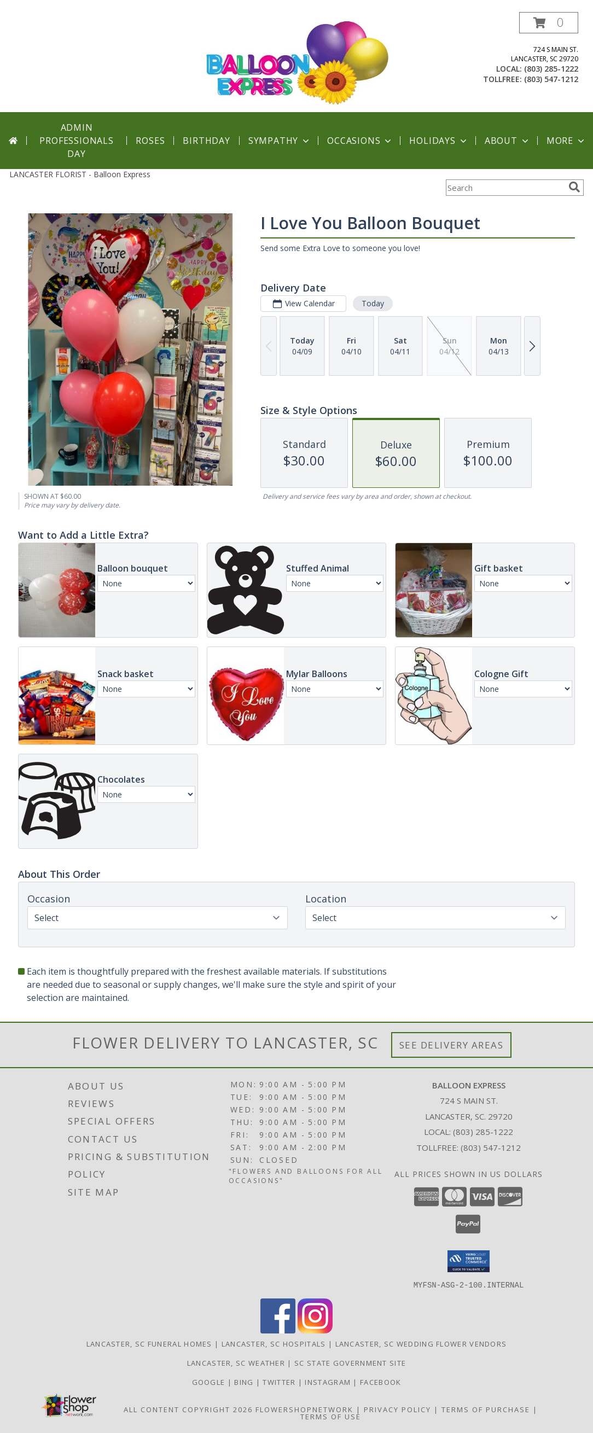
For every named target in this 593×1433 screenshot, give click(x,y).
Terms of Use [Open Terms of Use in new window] (330, 1416)
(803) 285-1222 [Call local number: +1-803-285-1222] (551, 68)
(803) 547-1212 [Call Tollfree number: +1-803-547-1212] (491, 1147)
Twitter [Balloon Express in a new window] (280, 1382)
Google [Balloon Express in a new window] (210, 1382)
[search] (574, 187)
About (508, 141)
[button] (548, 22)
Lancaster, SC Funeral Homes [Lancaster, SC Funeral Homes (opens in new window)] (149, 1343)
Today (373, 303)
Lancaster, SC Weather (236, 1362)
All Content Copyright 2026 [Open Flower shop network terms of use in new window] (188, 1409)
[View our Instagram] (315, 1330)
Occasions (360, 141)
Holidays (438, 141)
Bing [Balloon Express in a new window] (245, 1382)
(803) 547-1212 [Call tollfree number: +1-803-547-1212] (551, 79)
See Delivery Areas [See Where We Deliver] (451, 1045)
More (566, 141)
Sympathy (279, 141)
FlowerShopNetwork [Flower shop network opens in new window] (304, 1409)
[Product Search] (504, 187)
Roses (150, 141)
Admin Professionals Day (76, 140)
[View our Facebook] (277, 1330)
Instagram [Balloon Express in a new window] (329, 1382)
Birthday (206, 141)
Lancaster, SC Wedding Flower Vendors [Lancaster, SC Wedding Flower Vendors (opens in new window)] (421, 1343)
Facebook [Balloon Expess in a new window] (380, 1382)
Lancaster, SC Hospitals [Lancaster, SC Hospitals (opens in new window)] (274, 1343)
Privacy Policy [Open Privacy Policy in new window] (397, 1409)
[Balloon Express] (297, 62)
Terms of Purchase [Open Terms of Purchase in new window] (485, 1409)
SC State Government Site (350, 1362)
